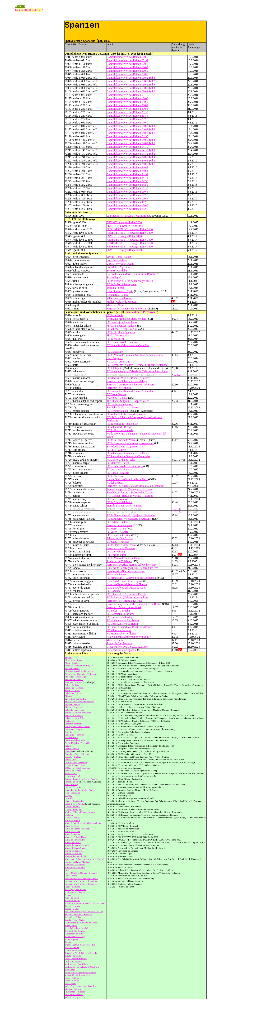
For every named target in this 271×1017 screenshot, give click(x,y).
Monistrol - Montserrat (75, 864)
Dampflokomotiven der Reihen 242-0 (127, 181)
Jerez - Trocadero (72, 792)
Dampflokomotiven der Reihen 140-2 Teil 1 (130, 139)
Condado (69, 751)
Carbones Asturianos (117, 541)
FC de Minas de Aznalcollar (122, 423)
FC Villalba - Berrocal (118, 630)
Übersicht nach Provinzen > (140, 312)
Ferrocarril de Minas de (143, 699)
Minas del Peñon (72, 834)
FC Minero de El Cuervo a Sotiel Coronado (130, 577)
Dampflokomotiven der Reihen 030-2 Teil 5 (130, 91)
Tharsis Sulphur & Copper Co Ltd (80, 944)
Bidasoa (68, 696)
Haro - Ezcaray (71, 784)
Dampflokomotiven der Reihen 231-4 (127, 115)
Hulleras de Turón (116, 554)
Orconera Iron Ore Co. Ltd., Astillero (127, 646)
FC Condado (113, 590)
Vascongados (70, 983)
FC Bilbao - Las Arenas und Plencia (126, 594)
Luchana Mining (115, 551)
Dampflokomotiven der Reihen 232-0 (127, 119)
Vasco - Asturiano (73, 978)
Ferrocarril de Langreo (119, 387)
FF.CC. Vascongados (117, 335)
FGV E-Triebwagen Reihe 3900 (124, 250)
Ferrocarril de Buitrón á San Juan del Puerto (130, 384)
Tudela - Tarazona (73, 955)
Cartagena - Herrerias (74, 734)
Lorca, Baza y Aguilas (75, 804)
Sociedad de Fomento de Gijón (123, 581)
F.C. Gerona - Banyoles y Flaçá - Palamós (129, 495)
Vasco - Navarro (72, 980)
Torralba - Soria (115, 287)
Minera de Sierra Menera (76, 848)
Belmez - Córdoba (116, 270)
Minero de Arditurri (73, 853)
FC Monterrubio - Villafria (121, 633)
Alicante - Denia (72, 668)
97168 (177, 508)
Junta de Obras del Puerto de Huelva (126, 584)
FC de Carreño (114, 476)
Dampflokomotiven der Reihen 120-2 (127, 67)
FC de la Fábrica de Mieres (121, 439)
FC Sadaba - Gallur (117, 522)
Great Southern (72, 781)
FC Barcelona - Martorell (120, 613)
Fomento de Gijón (73, 776)
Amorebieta (70, 674)
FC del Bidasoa (115, 482)
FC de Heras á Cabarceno (120, 544)
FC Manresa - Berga (117, 462)
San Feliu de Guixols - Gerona (123, 407)
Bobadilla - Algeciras (118, 267)
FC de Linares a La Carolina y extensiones (129, 443)
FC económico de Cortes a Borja (124, 466)
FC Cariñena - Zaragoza (119, 404)
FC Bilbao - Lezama (117, 472)
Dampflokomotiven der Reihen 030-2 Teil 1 (130, 77)
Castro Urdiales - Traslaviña (77, 743)
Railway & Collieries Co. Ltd (136, 492)
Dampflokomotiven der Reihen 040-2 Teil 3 (130, 132)
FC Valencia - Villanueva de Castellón (127, 345)
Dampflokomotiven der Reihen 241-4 (127, 177)
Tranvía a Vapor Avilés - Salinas (124, 505)
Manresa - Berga (72, 817)
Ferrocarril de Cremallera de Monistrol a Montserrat (135, 485)
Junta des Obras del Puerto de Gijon (126, 587)
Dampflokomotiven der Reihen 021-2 (127, 60)
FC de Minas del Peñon (119, 502)
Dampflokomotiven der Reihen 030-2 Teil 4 (130, 88)
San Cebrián (113, 492)
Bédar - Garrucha (72, 690)
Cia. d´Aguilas (114, 358)
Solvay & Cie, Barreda (119, 643)
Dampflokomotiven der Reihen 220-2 (127, 70)
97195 (177, 512)
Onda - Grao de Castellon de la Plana (127, 479)
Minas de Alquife (116, 305)
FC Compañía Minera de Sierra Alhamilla (129, 391)
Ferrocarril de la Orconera (120, 548)
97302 (177, 374)
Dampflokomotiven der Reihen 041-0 (127, 136)
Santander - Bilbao (73, 917)
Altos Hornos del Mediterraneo (79, 671)
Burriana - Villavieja (74, 715)
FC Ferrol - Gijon (116, 528)
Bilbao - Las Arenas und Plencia (79, 701)
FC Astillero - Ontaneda (119, 430)
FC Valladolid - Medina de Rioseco (126, 414)
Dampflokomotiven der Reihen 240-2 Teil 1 (130, 157)
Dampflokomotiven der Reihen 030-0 (127, 74)
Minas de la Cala (72, 831)
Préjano (68, 895)
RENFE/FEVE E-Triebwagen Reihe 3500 (129, 239)
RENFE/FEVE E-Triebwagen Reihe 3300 (129, 232)
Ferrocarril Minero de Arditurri (123, 607)
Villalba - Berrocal (73, 989)
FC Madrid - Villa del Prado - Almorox (128, 377)
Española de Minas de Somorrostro (125, 571)
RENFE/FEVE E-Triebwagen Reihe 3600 (129, 243)
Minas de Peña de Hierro (76, 837)
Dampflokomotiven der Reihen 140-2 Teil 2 (130, 143)
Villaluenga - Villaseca (119, 298)
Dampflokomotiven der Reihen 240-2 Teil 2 (130, 160)
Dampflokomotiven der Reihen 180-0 (127, 205)
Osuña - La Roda (72, 886)
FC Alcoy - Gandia (116, 397)
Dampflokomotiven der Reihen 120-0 (127, 63)
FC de (127, 597)
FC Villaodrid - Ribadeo (119, 427)
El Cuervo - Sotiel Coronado (77, 768)
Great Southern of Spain (119, 291)
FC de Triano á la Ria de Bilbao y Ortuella (129, 280)
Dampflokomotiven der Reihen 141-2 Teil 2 (130, 153)
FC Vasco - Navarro (117, 531)
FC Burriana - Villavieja (119, 617)
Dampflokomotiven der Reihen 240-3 (127, 167)
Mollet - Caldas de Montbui (121, 301)
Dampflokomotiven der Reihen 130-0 (127, 98)
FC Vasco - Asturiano (118, 361)
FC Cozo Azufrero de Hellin (122, 623)
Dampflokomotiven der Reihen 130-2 (127, 101)
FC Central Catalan (117, 410)
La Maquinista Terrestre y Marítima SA (128, 215)
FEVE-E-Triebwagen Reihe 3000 (124, 225)
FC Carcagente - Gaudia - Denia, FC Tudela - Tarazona (136, 364)
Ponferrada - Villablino (119, 561)
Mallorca (69, 815)
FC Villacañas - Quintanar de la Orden (127, 453)
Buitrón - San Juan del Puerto (78, 712)
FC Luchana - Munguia (119, 469)
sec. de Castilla (71, 737)
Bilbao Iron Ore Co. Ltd (119, 538)
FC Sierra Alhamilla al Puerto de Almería (129, 627)
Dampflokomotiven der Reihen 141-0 (127, 146)
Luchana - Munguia (73, 809)
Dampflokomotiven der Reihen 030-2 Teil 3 (130, 84)
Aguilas (68, 657)
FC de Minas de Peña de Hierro (123, 558)
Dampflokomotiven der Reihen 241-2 (127, 174)
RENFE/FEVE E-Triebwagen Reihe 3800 (129, 246)
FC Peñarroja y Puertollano (121, 322)
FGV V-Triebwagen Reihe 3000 (124, 222)
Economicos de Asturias (75, 765)
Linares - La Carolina (74, 801)
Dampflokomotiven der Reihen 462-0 (127, 201)
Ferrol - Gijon (71, 773)
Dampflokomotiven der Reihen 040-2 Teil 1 (130, 126)
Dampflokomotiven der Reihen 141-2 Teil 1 (130, 150)
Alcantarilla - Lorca (117, 294)
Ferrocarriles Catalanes (119, 525)
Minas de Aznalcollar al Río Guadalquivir (83, 823)
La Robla (69, 798)
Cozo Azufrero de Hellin (76, 762)
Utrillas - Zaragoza (73, 961)
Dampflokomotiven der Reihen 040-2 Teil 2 (130, 129)
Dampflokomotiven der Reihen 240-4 (127, 170)
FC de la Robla (114, 315)
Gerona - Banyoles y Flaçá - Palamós (81, 779)
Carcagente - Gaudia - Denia (77, 726)
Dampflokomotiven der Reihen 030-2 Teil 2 (130, 81)
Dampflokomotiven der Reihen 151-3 (127, 188)
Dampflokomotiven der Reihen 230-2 (127, 105)
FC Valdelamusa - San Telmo (122, 620)
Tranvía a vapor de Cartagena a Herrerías (129, 489)
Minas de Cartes (115, 640)
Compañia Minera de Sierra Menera (126, 318)
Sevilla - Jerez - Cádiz (118, 256)
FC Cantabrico (114, 351)
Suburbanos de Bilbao (75, 933)
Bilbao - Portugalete (74, 707)
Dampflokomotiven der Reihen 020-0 (127, 56)
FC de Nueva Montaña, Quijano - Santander (130, 515)
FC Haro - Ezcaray (116, 499)
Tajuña (68, 942)
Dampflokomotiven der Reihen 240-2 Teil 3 (130, 164)
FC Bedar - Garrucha (118, 610)
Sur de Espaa (114, 277)
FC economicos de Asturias (121, 342)
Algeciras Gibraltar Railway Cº (79, 665)
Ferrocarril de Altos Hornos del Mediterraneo (131, 564)
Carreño (68, 732)
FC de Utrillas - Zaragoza (120, 332)
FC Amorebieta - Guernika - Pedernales (128, 456)
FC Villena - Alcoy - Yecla (121, 328)
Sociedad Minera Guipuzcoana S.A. (126, 446)
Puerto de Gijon (72, 897)
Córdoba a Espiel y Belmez (77, 754)
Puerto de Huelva (72, 900)
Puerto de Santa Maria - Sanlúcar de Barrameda (132, 274)
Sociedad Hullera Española (121, 649)
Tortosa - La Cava (73, 950)
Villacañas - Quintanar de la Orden (80, 986)
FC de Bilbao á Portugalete (121, 284)
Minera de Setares (116, 574)
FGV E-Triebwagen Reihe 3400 (124, 236)
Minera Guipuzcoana (74, 850)
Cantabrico (69, 721)
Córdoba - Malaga (116, 260)
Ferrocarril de (124, 600)
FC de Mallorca (115, 338)
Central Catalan (72, 748)
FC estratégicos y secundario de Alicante (129, 518)
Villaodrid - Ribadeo (74, 994)
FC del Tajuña (114, 368)
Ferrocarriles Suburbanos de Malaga (126, 381)
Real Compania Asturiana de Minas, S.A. (129, 636)
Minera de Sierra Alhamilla (77, 845)
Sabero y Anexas (72, 906)
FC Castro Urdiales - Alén (120, 459)
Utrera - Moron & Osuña (120, 263)
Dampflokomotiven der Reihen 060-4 (127, 191)
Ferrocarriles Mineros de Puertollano (126, 308)
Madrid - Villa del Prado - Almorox (80, 812)
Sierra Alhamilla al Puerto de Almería (82, 922)
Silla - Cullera (71, 925)
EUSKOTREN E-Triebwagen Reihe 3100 (129, 229)
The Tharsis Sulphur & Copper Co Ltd (127, 400)
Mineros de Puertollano (75, 856)
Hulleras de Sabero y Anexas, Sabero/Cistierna (132, 567)
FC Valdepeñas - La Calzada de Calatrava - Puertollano (136, 371)
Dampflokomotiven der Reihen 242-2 (127, 184)
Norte (67, 870)
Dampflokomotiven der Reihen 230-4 (127, 108)
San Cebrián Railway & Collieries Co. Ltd (84, 911)
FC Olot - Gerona (116, 394)
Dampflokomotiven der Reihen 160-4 (127, 198)
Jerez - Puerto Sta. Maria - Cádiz (79, 790)
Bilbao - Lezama (72, 704)
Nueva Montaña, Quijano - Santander (81, 873)
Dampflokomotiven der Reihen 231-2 (127, 112)
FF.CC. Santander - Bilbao (121, 325)
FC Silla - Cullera (116, 449)
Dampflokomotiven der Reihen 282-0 (127, 208)
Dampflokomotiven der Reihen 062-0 (127, 195)
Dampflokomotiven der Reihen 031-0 (127, 94)
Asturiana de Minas (73, 682)
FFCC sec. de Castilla (118, 535)
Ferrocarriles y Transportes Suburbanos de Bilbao (133, 604)
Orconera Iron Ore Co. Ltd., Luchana (81, 884)
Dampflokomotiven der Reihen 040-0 (127, 122)
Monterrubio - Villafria (75, 867)
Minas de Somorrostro (75, 839)
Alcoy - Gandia (71, 663)
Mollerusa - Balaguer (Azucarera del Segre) (84, 859)
